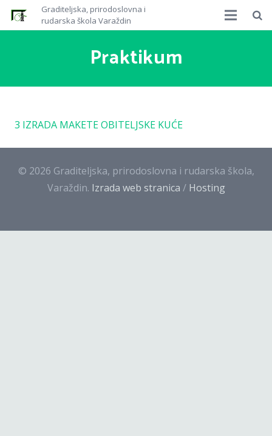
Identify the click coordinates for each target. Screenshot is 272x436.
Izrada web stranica (136, 187)
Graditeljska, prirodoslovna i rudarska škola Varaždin (93, 15)
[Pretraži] (257, 15)
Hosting (207, 187)
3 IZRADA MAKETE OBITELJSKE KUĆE (99, 124)
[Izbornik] (231, 15)
